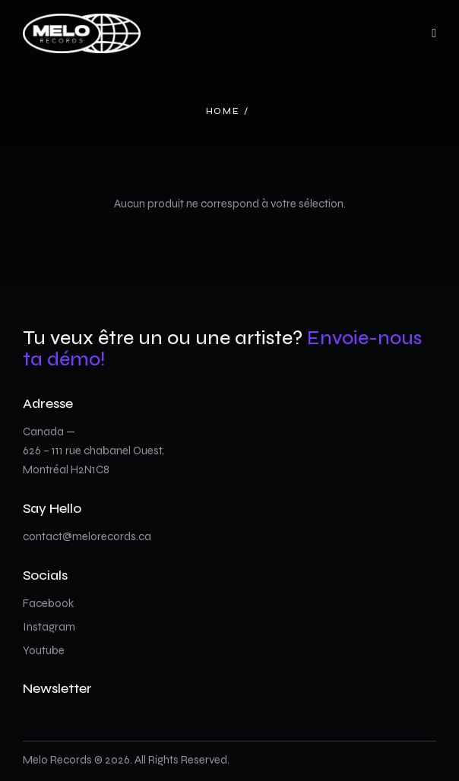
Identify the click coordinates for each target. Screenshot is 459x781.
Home (223, 111)
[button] (434, 33)
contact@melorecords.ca (87, 536)
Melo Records (57, 762)
